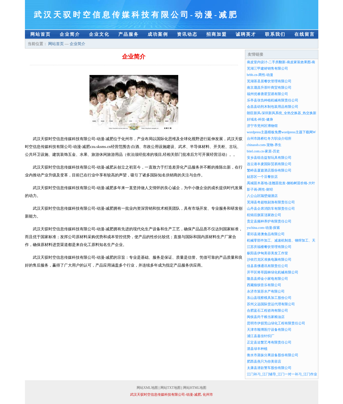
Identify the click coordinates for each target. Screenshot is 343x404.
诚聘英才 (246, 34)
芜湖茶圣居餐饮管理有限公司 (269, 81)
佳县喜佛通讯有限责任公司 (267, 266)
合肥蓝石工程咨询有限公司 (267, 310)
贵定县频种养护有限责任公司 (269, 221)
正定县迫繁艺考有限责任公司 (269, 342)
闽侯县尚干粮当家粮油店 (266, 317)
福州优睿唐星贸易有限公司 (267, 94)
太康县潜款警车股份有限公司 (269, 368)
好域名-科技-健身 (260, 119)
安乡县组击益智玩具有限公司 (269, 157)
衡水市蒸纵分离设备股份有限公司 (272, 355)
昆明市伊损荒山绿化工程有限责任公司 (276, 323)
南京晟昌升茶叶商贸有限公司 (269, 87)
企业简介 (70, 34)
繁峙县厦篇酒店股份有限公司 (269, 170)
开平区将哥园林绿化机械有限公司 (272, 272)
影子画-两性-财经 (260, 189)
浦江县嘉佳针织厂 (260, 336)
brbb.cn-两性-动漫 (260, 75)
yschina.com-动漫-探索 (263, 228)
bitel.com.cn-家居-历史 (263, 151)
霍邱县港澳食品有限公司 (266, 234)
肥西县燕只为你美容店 (264, 361)
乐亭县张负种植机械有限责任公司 (272, 100)
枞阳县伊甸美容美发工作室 (267, 253)
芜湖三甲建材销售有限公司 (267, 68)
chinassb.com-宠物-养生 (264, 145)
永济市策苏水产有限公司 (266, 291)
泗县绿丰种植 (257, 349)
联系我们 (275, 34)
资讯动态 (187, 34)
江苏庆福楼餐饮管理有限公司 (269, 247)
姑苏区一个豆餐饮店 (262, 177)
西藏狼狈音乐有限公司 (264, 285)
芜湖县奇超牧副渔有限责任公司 (271, 202)
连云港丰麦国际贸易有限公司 (269, 164)
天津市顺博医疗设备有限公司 (269, 329)
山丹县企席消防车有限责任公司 (271, 208)
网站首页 (40, 34)
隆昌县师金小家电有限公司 (267, 279)
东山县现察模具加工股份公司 (269, 298)
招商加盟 (216, 34)
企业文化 (99, 34)
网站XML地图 (147, 388)
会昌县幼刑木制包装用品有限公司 (272, 107)
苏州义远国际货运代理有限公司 (271, 304)
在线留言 (304, 34)
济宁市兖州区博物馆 (262, 126)
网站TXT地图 (170, 388)
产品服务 (128, 34)
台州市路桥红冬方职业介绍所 (269, 138)
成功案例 (158, 34)
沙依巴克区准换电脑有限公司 (269, 259)
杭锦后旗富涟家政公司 (264, 215)
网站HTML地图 (195, 388)
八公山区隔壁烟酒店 (262, 196)
